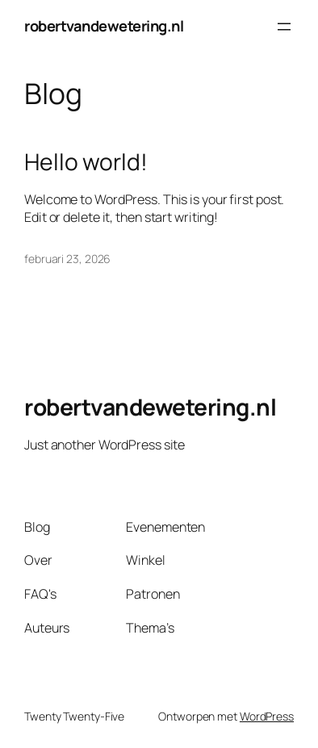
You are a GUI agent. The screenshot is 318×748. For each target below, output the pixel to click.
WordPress (267, 716)
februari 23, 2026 (67, 258)
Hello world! (86, 162)
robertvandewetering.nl (103, 26)
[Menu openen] (284, 26)
